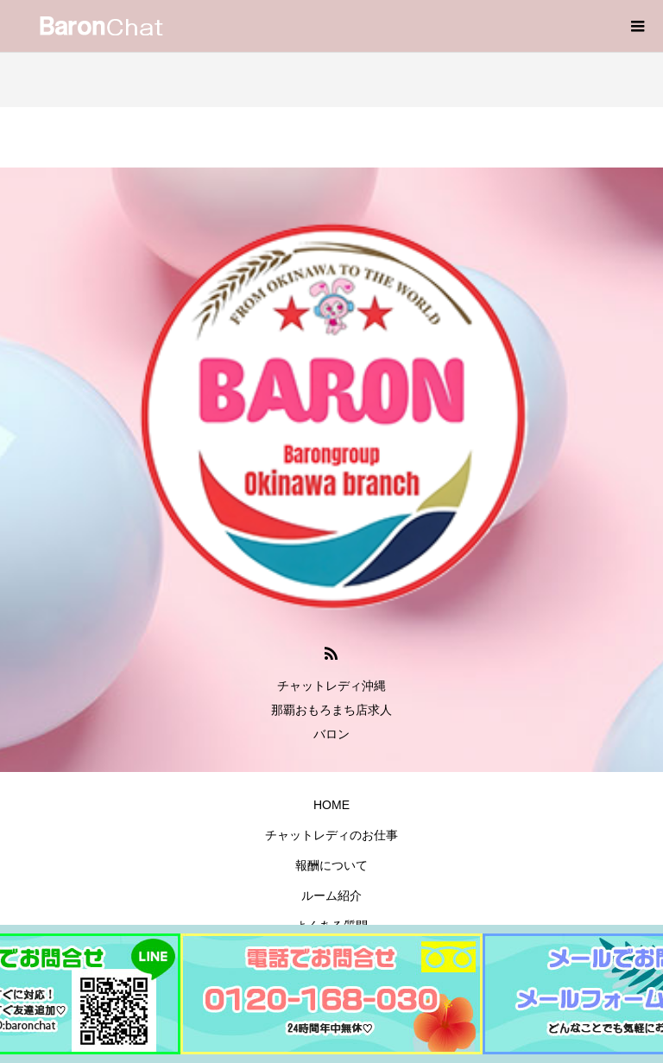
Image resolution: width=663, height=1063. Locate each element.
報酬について (331, 865)
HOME (331, 805)
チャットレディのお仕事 (331, 835)
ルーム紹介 (331, 895)
